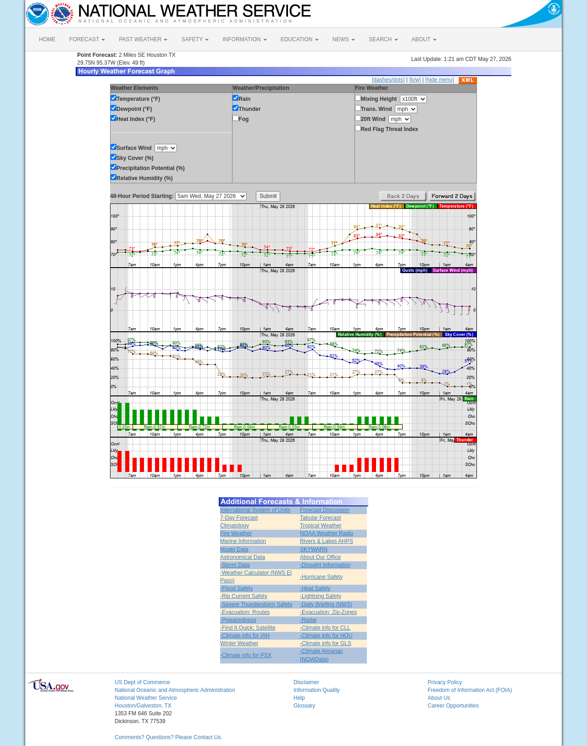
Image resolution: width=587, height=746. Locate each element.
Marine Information (243, 541)
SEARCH (383, 39)
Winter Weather (239, 643)
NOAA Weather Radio (327, 533)
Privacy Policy (445, 682)
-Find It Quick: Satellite (248, 628)
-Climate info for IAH (245, 635)
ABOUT (424, 39)
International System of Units (255, 510)
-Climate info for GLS (325, 643)
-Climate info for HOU (326, 635)
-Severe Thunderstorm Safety (256, 604)
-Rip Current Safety (243, 596)
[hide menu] (439, 80)
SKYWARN (313, 549)
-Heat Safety (315, 588)
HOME (47, 39)
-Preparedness (238, 620)
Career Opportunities (453, 705)
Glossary (304, 705)
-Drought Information (325, 565)
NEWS (343, 39)
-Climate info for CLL (325, 628)
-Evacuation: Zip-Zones (328, 612)
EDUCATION (300, 39)
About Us (439, 698)
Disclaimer (306, 682)
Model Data (234, 549)
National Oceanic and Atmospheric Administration (175, 690)
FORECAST (87, 39)
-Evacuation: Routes (245, 612)
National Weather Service (146, 698)
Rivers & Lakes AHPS (326, 541)
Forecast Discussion (324, 510)
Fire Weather (236, 533)
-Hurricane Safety (321, 577)
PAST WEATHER (143, 39)
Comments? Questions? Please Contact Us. (168, 737)
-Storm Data (235, 565)
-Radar (308, 620)
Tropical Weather (321, 525)
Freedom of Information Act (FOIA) (470, 690)
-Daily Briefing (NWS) (326, 604)
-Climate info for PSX (245, 655)
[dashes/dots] (388, 80)
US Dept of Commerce (142, 682)
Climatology (234, 525)
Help (299, 698)
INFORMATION (244, 39)
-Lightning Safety (320, 596)
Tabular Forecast (320, 518)
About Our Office (320, 557)
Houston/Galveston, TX (143, 705)
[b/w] (415, 80)
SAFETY (195, 39)
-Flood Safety (236, 588)
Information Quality (317, 690)
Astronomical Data (242, 557)
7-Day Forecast (239, 518)
